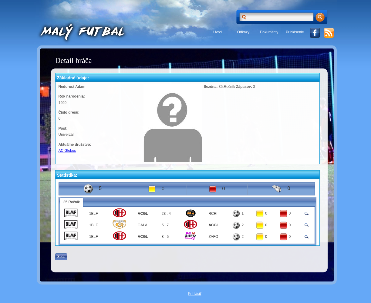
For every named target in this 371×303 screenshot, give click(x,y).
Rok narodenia (71, 96)
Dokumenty (269, 32)
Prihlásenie (295, 32)
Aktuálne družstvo (74, 144)
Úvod (217, 32)
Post (62, 128)
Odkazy (243, 32)
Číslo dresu (68, 112)
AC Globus (67, 150)
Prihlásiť (194, 293)
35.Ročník (71, 202)
